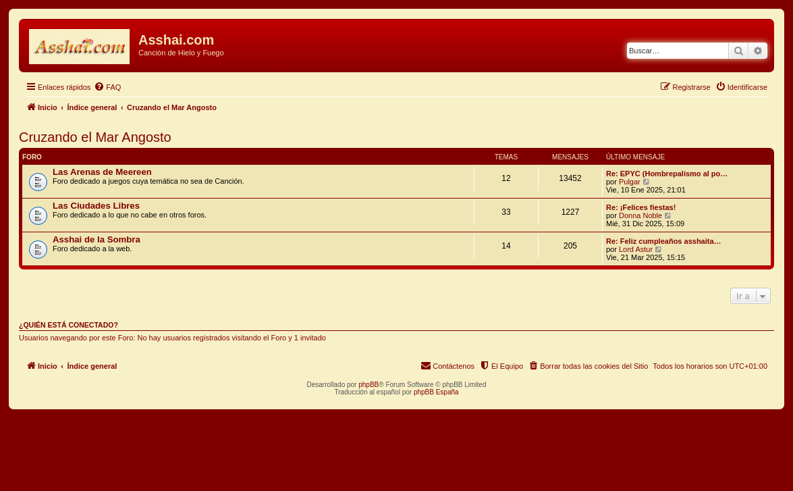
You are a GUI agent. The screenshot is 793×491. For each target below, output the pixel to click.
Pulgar (629, 182)
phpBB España (436, 392)
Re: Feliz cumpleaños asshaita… (663, 241)
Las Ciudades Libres (96, 206)
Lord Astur (636, 249)
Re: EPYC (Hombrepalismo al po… (667, 174)
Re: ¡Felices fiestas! (641, 207)
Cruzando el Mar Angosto (95, 137)
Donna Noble (640, 215)
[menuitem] (107, 87)
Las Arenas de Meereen (102, 172)
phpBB (368, 384)
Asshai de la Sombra (96, 239)
